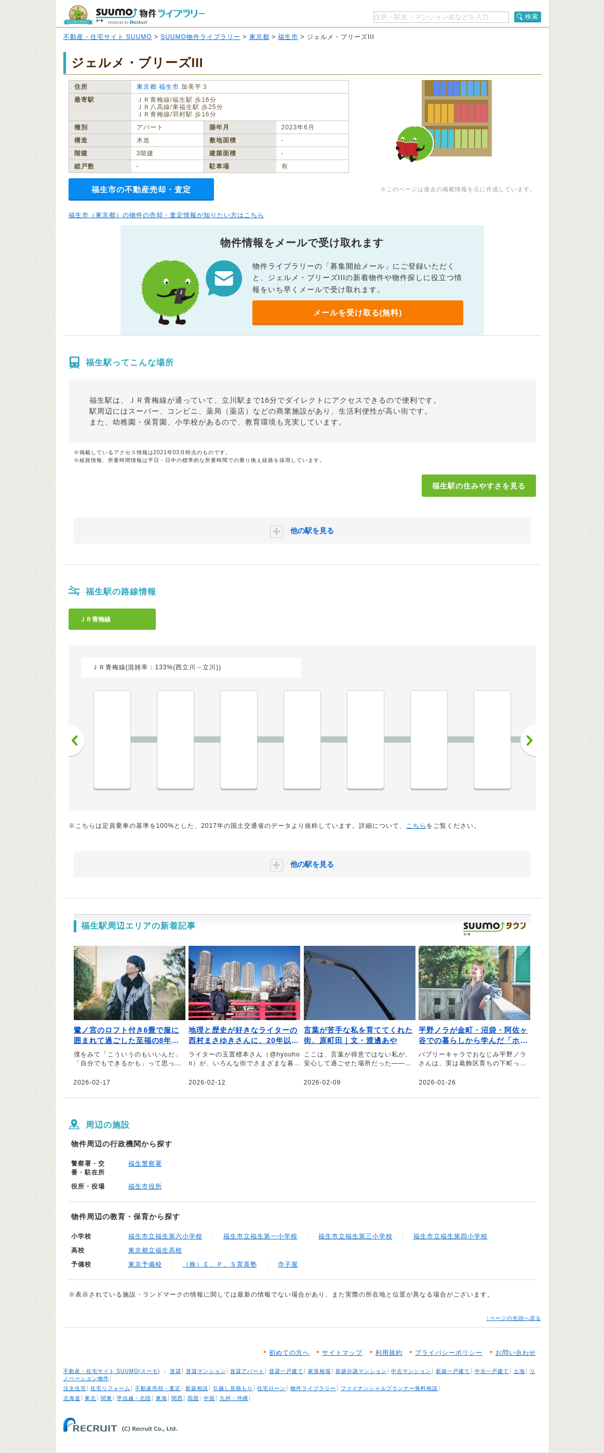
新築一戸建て (453, 1371)
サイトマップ (342, 1352)
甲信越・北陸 (134, 1398)
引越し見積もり (233, 1388)
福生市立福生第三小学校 (355, 1236)
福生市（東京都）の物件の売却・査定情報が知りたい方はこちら (166, 215)
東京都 (259, 37)
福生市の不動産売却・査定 (141, 189)
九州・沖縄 (234, 1398)
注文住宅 (74, 1388)
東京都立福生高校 (155, 1250)
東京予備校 (145, 1264)
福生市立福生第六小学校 (165, 1236)
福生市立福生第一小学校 (260, 1236)
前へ (76, 740)
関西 (177, 1398)
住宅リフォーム (110, 1388)
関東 (106, 1398)
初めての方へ (289, 1352)
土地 (519, 1371)
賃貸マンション (206, 1371)
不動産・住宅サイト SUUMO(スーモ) (111, 1371)
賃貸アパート (247, 1371)
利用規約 (388, 1352)
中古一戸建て (492, 1371)
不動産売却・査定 (158, 1388)
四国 (193, 1398)
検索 (532, 16)
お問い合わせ (515, 1352)
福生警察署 (145, 1163)
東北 (90, 1398)
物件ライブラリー (313, 1388)
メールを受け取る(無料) (357, 312)
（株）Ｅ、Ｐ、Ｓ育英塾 (220, 1264)
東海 (161, 1398)
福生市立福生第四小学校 (450, 1236)
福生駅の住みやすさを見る (479, 486)
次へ (528, 740)
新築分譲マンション (361, 1371)
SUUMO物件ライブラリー (200, 37)
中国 (209, 1398)
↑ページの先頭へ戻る (514, 1318)
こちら (416, 825)
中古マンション (411, 1371)
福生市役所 (145, 1186)
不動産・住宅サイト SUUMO (107, 37)
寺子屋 (288, 1264)
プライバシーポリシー (448, 1352)
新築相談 (196, 1388)
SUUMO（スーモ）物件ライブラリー (134, 14)
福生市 (288, 37)
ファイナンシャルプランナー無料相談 (389, 1388)
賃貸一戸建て (286, 1371)
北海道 (71, 1398)
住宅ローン (271, 1388)
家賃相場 (319, 1371)
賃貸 (175, 1371)
